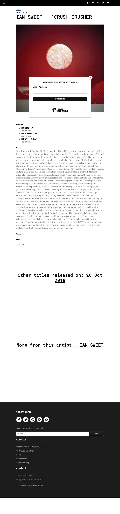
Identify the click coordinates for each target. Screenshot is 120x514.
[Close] (91, 78)
